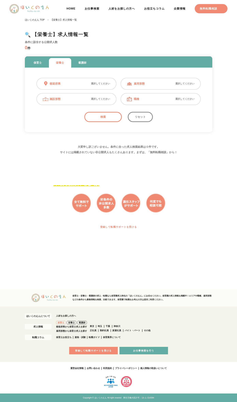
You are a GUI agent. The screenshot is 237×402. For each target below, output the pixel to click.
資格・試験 (80, 337)
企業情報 (180, 8)
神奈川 (117, 326)
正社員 (93, 330)
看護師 (82, 62)
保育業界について (112, 337)
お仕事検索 (92, 8)
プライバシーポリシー (126, 368)
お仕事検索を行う (143, 350)
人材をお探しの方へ (122, 8)
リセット (140, 116)
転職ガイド (94, 337)
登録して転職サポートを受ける (118, 227)
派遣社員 (116, 330)
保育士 (38, 62)
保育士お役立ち (64, 337)
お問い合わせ (93, 368)
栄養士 (60, 62)
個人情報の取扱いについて (153, 368)
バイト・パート (132, 330)
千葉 (108, 326)
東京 (92, 326)
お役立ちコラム (154, 8)
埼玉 (100, 326)
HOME (70, 8)
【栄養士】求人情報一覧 (64, 19)
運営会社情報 (77, 368)
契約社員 (104, 330)
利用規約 (107, 368)
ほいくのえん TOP (35, 19)
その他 (147, 330)
